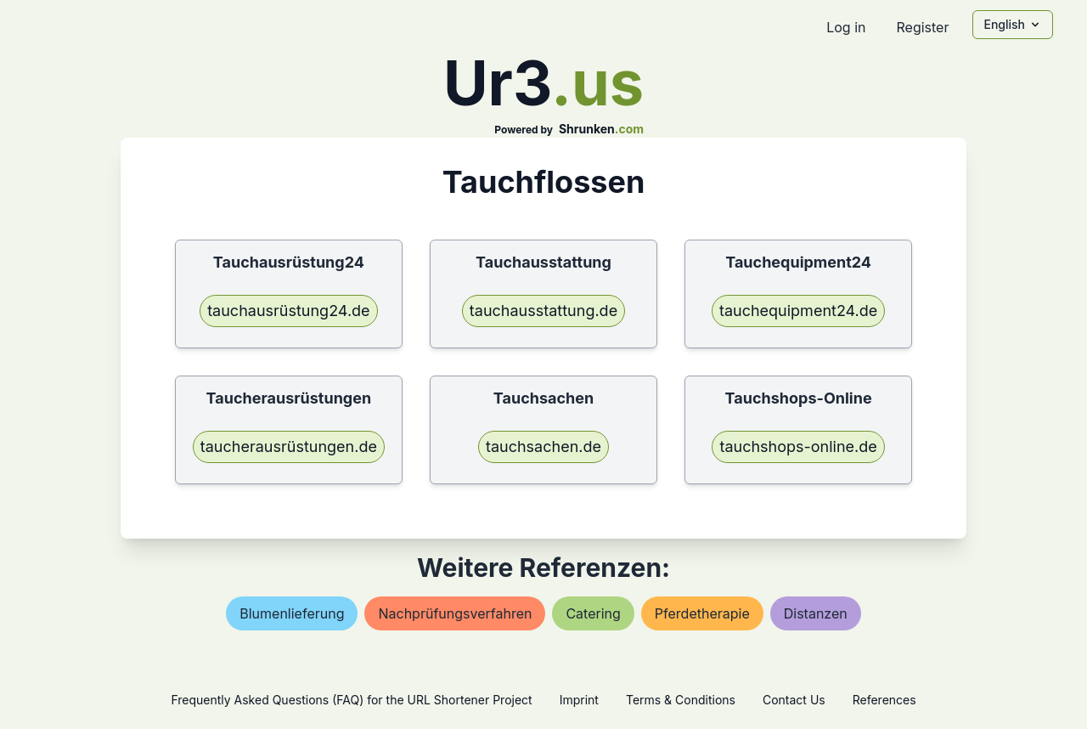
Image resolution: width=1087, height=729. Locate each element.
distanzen (816, 613)
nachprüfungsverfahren (455, 613)
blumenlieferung (291, 613)
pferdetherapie (702, 613)
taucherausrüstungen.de (288, 446)
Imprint (579, 699)
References (884, 699)
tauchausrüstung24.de (288, 310)
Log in (845, 27)
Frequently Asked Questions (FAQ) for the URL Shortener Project (351, 699)
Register (922, 27)
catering (593, 613)
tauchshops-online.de (797, 446)
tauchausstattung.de (543, 310)
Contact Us (794, 699)
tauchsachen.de (543, 446)
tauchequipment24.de (798, 310)
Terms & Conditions (680, 699)
